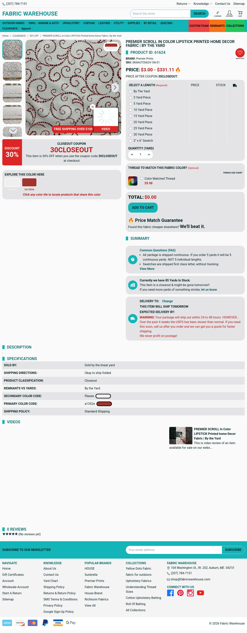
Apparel (27, 28)
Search (200, 13)
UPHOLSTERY (72, 23)
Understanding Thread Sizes (141, 589)
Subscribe (233, 550)
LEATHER (105, 23)
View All (90, 605)
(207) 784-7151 (14, 4)
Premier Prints (144, 58)
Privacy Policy (53, 605)
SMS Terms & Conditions (60, 599)
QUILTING (168, 23)
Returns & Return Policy (59, 593)
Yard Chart (50, 581)
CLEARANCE (11, 28)
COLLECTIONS (235, 25)
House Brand (93, 593)
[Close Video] (92, 106)
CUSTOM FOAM (199, 25)
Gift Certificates (13, 575)
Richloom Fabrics (96, 599)
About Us (49, 568)
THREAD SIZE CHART (232, 173)
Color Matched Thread (160, 178)
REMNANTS (217, 25)
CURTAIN (90, 23)
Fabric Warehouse (97, 587)
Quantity (141, 148)
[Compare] (218, 14)
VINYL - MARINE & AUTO (44, 23)
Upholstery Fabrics (138, 581)
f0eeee (98, 396)
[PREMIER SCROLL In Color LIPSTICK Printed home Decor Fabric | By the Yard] (73, 87)
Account (8, 581)
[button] (115, 87)
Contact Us (222, 4)
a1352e (98, 404)
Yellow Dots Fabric (138, 568)
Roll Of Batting (135, 604)
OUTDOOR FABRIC (14, 23)
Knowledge (203, 4)
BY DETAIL (151, 23)
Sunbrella (91, 575)
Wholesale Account (15, 587)
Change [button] (167, 301)
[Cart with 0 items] (240, 14)
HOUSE (90, 568)
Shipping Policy (53, 587)
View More (147, 269)
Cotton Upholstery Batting (143, 598)
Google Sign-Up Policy (58, 612)
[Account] (229, 14)
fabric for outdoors (138, 575)
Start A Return (12, 593)
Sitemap (239, 4)
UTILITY (120, 23)
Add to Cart (143, 207)
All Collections (135, 610)
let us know (209, 289)
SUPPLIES (135, 23)
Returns (183, 4)
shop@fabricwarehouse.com (188, 579)
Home (6, 568)
